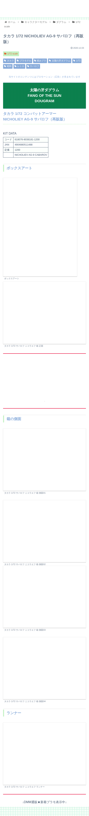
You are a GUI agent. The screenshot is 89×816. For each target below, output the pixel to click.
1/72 (77, 60)
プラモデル (24, 60)
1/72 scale (11, 53)
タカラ (9, 60)
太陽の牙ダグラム (59, 60)
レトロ (19, 66)
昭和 (8, 66)
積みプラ (40, 60)
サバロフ (33, 66)
